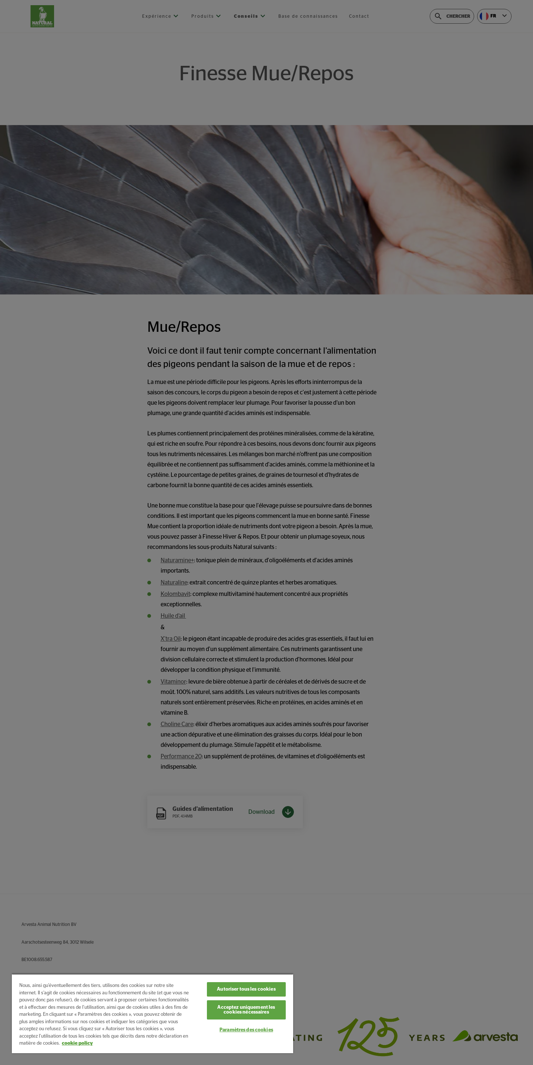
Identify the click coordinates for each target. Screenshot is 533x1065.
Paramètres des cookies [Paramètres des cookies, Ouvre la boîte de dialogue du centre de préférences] (246, 1030)
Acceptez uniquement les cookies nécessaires (246, 1010)
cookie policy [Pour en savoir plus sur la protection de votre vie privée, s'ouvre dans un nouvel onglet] (77, 1043)
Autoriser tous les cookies (246, 989)
